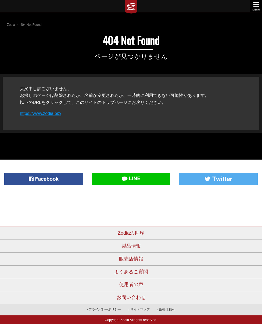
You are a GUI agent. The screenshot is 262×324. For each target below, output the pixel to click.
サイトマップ (140, 309)
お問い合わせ (131, 297)
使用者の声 (131, 284)
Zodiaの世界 (131, 233)
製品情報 (131, 246)
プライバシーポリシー (105, 309)
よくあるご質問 (131, 271)
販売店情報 (131, 259)
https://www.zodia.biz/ (40, 113)
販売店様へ (167, 309)
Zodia (11, 25)
